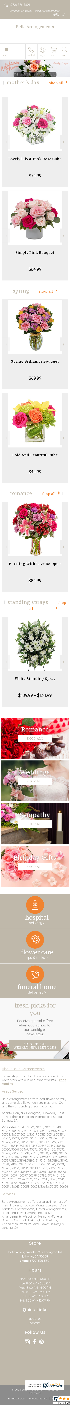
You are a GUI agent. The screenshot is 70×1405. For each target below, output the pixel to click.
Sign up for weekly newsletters (35, 1045)
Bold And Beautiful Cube (35, 455)
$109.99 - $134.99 (35, 695)
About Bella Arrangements (23, 1069)
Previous (6, 142)
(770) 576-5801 (20, 5)
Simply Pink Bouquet (35, 252)
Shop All (56, 83)
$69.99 (35, 378)
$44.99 (35, 471)
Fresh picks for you (35, 1019)
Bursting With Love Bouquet (35, 564)
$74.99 (35, 175)
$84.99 (35, 580)
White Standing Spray (35, 678)
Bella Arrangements (35, 27)
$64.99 (35, 269)
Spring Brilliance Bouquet (35, 361)
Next (64, 142)
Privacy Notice (38, 1398)
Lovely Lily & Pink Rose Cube (35, 159)
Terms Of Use (16, 1398)
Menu (6, 55)
